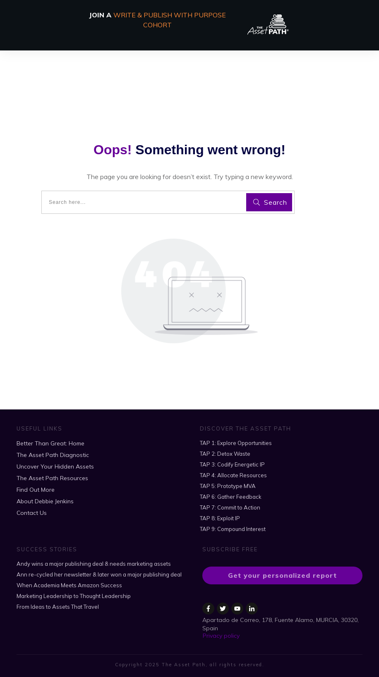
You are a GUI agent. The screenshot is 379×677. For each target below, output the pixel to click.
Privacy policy (221, 635)
